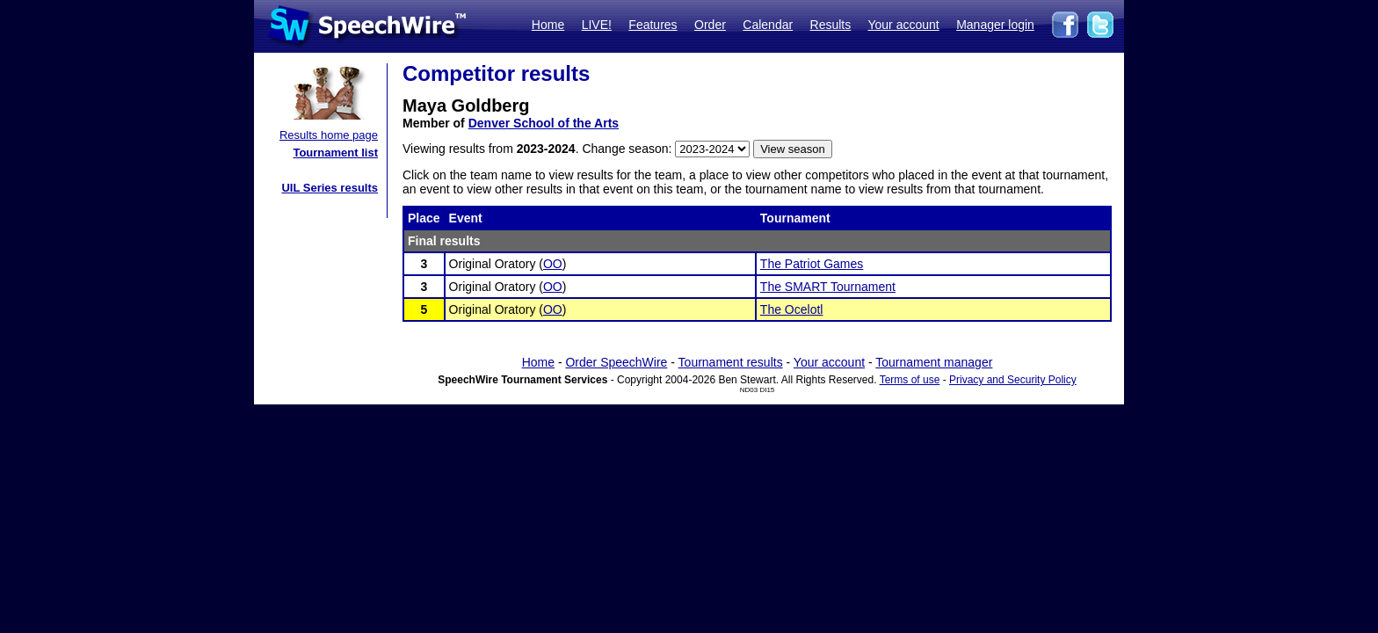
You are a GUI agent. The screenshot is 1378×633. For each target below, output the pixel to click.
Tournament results (730, 362)
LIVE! (597, 25)
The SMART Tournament (828, 287)
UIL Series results (329, 187)
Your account (903, 25)
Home (548, 25)
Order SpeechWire (616, 362)
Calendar (768, 25)
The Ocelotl (791, 309)
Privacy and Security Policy (1013, 380)
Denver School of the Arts (543, 123)
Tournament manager (933, 362)
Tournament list (335, 152)
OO (552, 264)
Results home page (328, 135)
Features (652, 25)
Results (831, 25)
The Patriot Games (812, 264)
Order (710, 25)
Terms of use (910, 380)
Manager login (995, 25)
